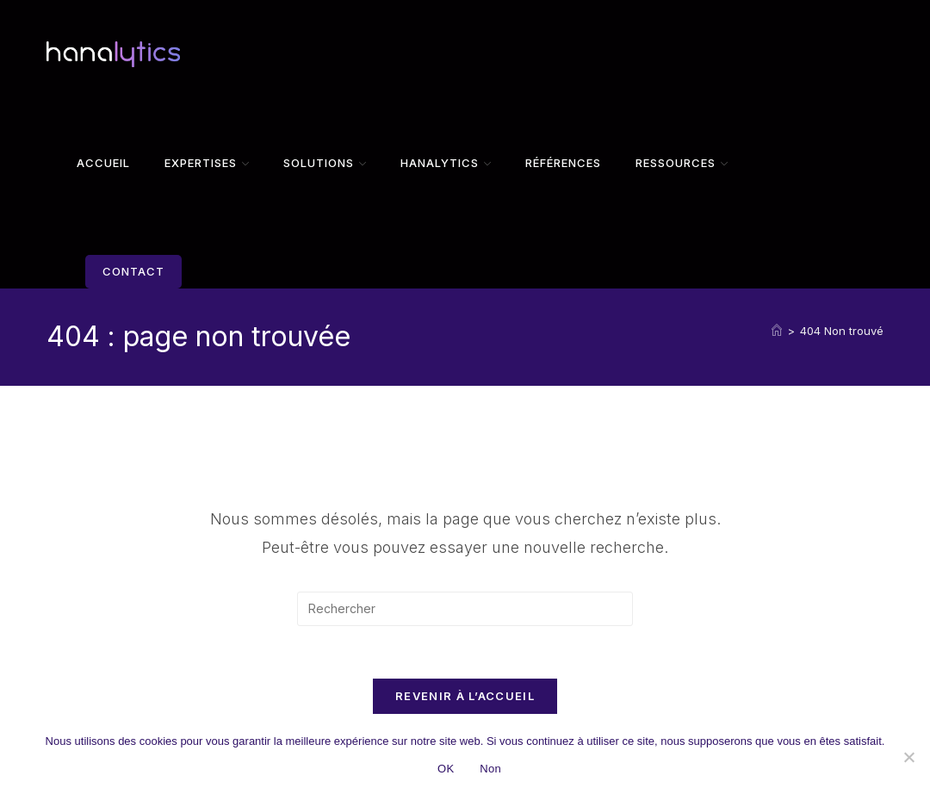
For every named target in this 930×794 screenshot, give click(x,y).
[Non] (908, 757)
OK (445, 768)
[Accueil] (777, 331)
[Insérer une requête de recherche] (465, 609)
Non (490, 768)
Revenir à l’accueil (465, 696)
